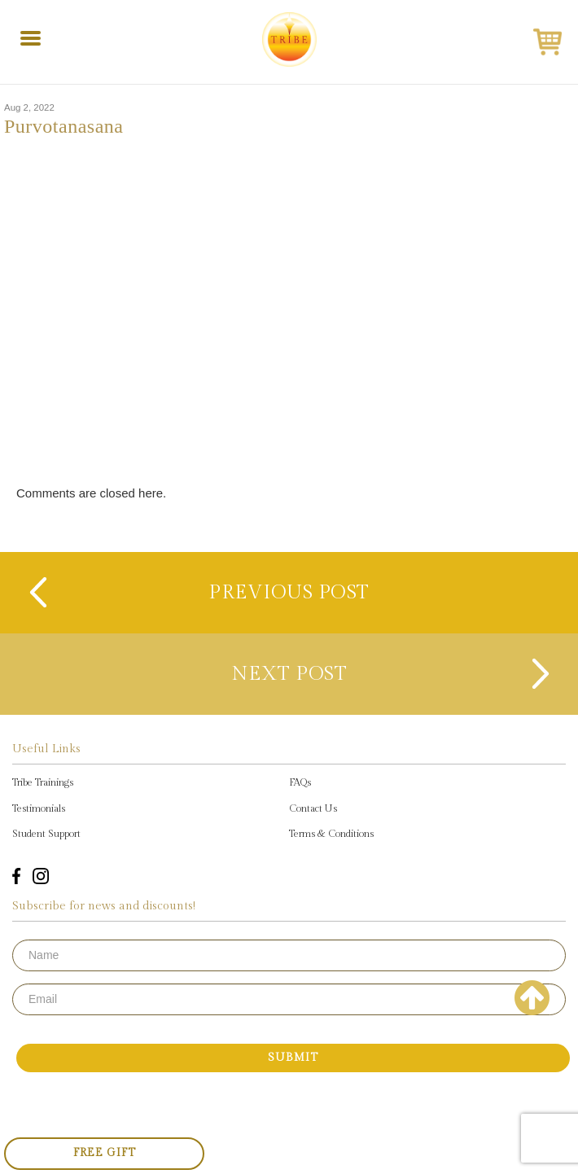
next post (289, 674)
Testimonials (38, 808)
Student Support (46, 833)
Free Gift (104, 1152)
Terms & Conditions (331, 833)
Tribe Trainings (42, 782)
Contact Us (313, 808)
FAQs (300, 782)
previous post (289, 592)
